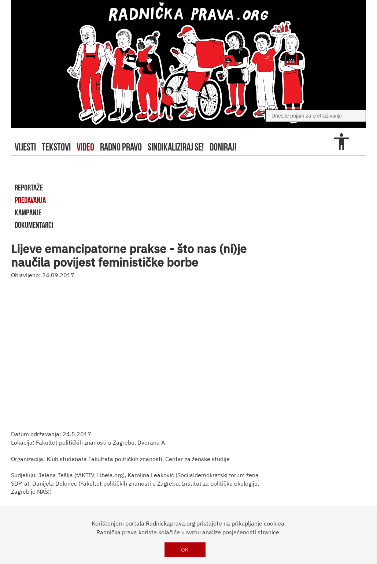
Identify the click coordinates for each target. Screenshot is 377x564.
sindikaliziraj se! (176, 147)
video (85, 147)
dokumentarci (34, 224)
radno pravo (121, 147)
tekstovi (56, 147)
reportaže (29, 187)
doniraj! (223, 147)
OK (185, 549)
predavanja (30, 200)
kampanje (28, 212)
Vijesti (25, 147)
